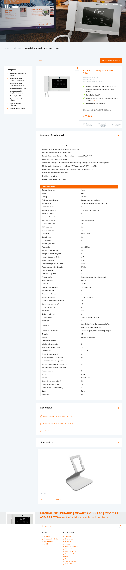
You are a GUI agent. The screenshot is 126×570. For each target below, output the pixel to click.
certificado (45, 431)
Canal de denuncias (70, 561)
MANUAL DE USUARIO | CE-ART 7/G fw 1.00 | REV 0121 (56, 424)
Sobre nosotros (68, 539)
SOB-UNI (95, 100)
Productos (16, 48)
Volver (39, 60)
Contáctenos (68, 536)
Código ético (68, 564)
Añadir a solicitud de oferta (111, 60)
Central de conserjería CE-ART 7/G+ (41, 48)
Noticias (66, 544)
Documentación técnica (50, 539)
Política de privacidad (70, 546)
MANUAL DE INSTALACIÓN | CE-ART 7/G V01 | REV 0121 (56, 416)
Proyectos (67, 541)
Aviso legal (67, 549)
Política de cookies (69, 551)
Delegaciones (68, 559)
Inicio (6, 48)
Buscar (46, 526)
